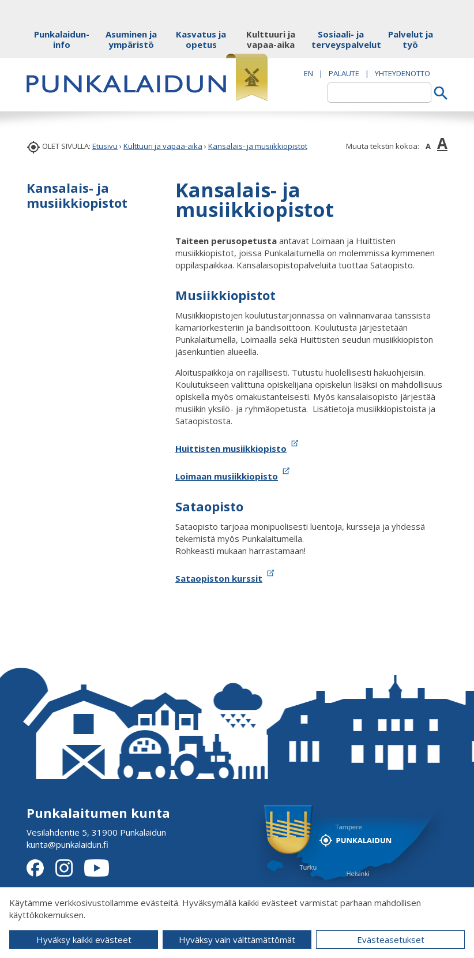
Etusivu (105, 146)
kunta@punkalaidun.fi (67, 844)
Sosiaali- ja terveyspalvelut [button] (340, 39)
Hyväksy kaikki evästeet (83, 939)
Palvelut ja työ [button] (410, 39)
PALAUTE (344, 73)
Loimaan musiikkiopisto (226, 476)
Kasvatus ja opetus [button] (201, 39)
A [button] (428, 146)
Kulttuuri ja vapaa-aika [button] (270, 39)
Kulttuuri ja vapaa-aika (162, 146)
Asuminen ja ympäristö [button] (131, 39)
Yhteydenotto (402, 73)
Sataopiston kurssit (218, 578)
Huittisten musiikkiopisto (231, 448)
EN (308, 73)
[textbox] (379, 93)
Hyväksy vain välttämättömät (237, 939)
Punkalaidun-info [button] (61, 39)
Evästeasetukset (390, 939)
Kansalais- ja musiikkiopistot (257, 146)
